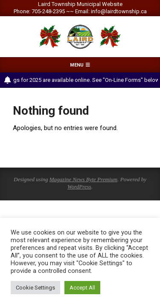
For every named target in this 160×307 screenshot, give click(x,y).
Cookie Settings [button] (35, 287)
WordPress (79, 186)
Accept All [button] (82, 287)
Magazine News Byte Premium (83, 179)
